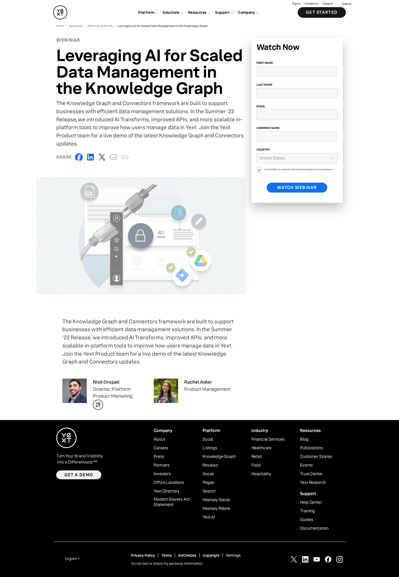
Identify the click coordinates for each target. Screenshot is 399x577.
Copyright (211, 555)
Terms (166, 555)
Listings (210, 448)
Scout (208, 439)
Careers (161, 448)
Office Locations (169, 482)
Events (306, 465)
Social (208, 474)
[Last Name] (297, 93)
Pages (208, 482)
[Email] (297, 115)
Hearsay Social (216, 499)
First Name (264, 63)
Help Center (311, 502)
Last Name (264, 84)
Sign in (296, 4)
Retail (256, 456)
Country (263, 149)
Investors (162, 474)
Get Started (322, 12)
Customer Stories (316, 456)
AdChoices (187, 555)
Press (159, 456)
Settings (233, 555)
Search (209, 491)
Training (307, 511)
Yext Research (313, 482)
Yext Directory (167, 491)
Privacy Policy (143, 555)
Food (256, 465)
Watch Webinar (297, 187)
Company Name (268, 128)
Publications (311, 448)
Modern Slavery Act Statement (172, 502)
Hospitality (261, 474)
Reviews (210, 465)
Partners (161, 465)
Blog (304, 439)
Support (328, 4)
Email (260, 106)
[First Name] (297, 71)
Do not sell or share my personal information (167, 563)
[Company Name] (297, 136)
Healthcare (261, 448)
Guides (306, 519)
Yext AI (209, 517)
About (159, 439)
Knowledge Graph (219, 456)
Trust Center (311, 474)
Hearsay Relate (216, 508)
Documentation (314, 528)
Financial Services (267, 439)
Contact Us (312, 4)
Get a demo (78, 475)
